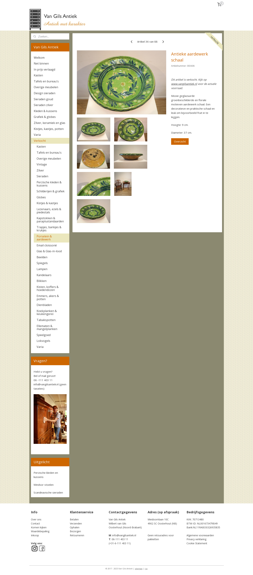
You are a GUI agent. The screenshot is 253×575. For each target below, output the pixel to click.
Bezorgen (75, 531)
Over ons (36, 519)
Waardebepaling (40, 531)
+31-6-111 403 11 (119, 543)
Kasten (38, 75)
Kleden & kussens (45, 111)
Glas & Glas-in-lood (49, 251)
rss (146, 568)
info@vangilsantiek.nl (46, 384)
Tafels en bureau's (46, 81)
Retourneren (77, 535)
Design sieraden (44, 93)
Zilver (40, 170)
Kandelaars (44, 275)
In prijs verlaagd (44, 69)
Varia (37, 135)
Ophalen (74, 527)
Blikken (41, 281)
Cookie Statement (197, 543)
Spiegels (42, 263)
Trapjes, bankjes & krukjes (49, 228)
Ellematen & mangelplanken (47, 327)
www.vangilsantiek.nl (184, 84)
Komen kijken (38, 527)
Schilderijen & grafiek (51, 191)
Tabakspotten (46, 320)
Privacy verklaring (196, 539)
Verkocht (40, 141)
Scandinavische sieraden (48, 492)
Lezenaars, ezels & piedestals (49, 210)
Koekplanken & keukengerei (47, 312)
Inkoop (35, 535)
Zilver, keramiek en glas (49, 123)
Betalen (74, 519)
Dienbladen (44, 305)
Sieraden (42, 176)
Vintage (42, 164)
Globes (41, 197)
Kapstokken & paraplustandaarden (50, 219)
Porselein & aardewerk (44, 237)
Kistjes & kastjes (47, 203)
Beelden (42, 257)
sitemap (139, 568)
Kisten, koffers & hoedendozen (48, 288)
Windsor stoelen (44, 484)
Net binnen (41, 63)
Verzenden (76, 523)
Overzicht (180, 141)
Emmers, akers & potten (48, 297)
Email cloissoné (47, 245)
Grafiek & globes (45, 117)
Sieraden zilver (43, 105)
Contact (35, 523)
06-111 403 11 (120, 539)
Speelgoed (44, 335)
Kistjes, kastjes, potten (49, 129)
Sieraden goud (43, 99)
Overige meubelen (46, 87)
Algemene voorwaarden (200, 535)
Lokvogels (43, 341)
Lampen (42, 269)
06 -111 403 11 (43, 380)
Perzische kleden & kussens (49, 183)
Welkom (39, 58)
